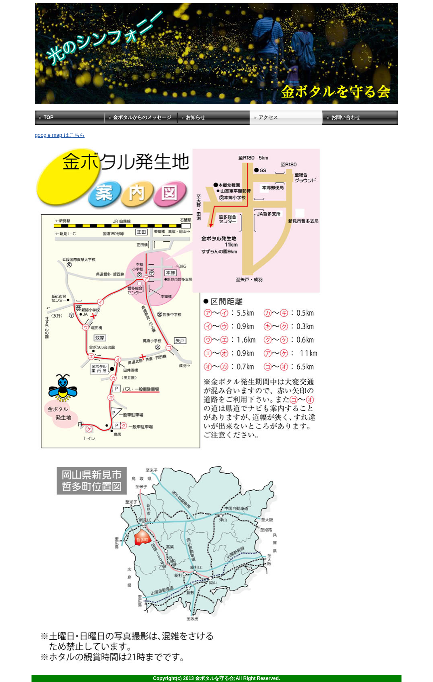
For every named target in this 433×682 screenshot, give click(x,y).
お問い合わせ (345, 117)
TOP (48, 117)
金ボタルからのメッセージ (142, 117)
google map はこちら (60, 135)
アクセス (268, 117)
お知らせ (195, 117)
